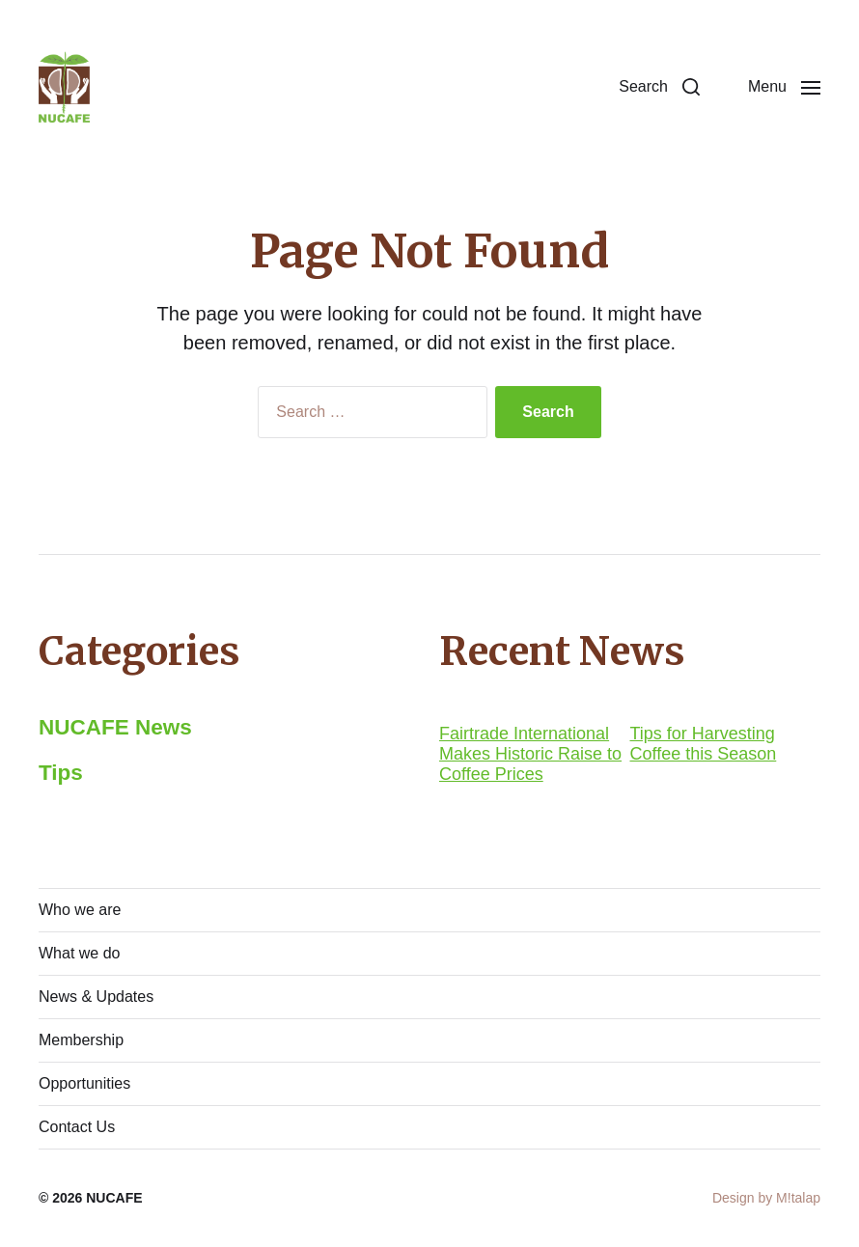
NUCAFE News (115, 727)
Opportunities (84, 1083)
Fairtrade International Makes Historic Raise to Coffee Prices (530, 754)
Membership (81, 1040)
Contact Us (77, 1127)
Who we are (80, 909)
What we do (79, 953)
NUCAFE (114, 1197)
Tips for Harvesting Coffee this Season (703, 743)
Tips (61, 773)
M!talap (798, 1197)
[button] (659, 86)
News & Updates (96, 996)
